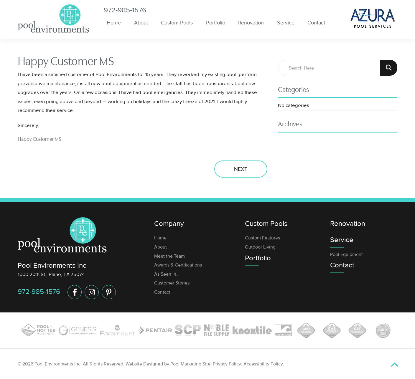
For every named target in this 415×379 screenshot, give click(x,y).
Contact (162, 292)
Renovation (347, 223)
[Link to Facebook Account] (74, 292)
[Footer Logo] (62, 235)
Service (341, 240)
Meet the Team (169, 256)
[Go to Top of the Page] (394, 364)
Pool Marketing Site (190, 364)
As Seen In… (166, 274)
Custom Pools (266, 223)
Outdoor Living (260, 247)
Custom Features (262, 238)
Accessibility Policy (263, 364)
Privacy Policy (227, 364)
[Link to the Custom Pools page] (38, 330)
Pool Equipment (346, 254)
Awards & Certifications (178, 265)
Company (169, 223)
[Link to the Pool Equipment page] (155, 330)
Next (240, 169)
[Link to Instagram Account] (92, 292)
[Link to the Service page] (117, 330)
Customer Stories (172, 283)
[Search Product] (388, 68)
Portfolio (258, 258)
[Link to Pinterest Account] (109, 292)
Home (160, 238)
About (160, 247)
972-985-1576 (125, 10)
